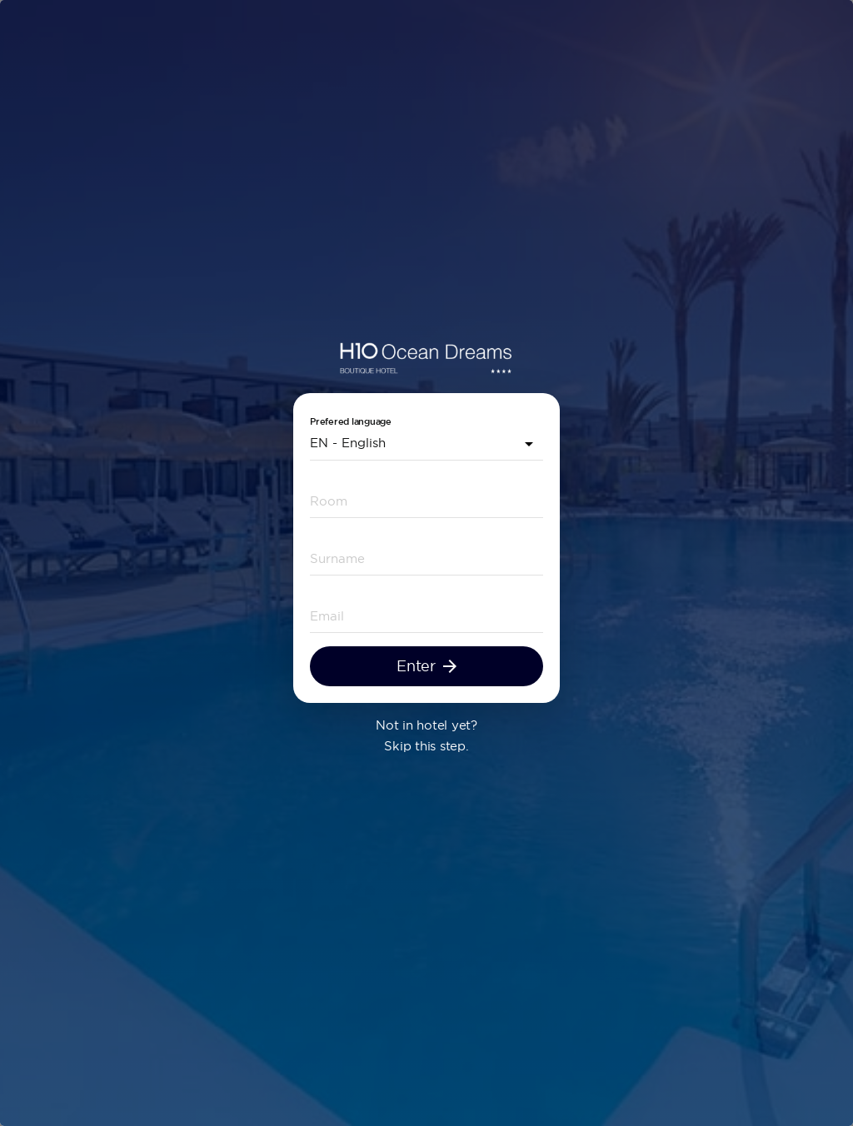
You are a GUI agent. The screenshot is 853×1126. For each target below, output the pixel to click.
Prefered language (351, 424)
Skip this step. (426, 748)
